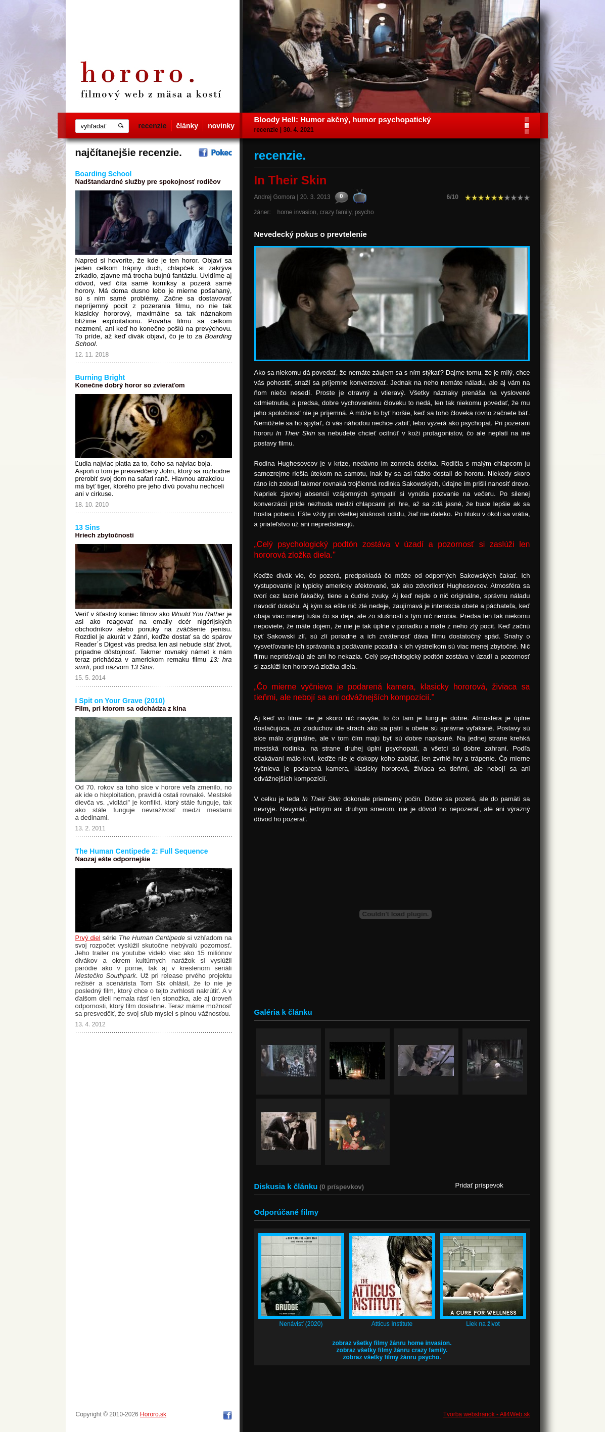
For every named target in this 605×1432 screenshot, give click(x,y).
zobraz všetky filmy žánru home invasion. (391, 1343)
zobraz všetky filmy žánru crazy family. (392, 1350)
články (187, 126)
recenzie (152, 126)
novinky (221, 126)
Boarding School (103, 174)
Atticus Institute (391, 1323)
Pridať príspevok (479, 1185)
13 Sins (87, 527)
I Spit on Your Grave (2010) (120, 701)
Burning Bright (100, 377)
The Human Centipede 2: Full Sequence (141, 851)
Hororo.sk (153, 1414)
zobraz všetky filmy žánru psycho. (392, 1357)
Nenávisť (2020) (301, 1323)
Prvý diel (88, 938)
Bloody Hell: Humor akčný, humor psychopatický (342, 119)
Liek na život (483, 1323)
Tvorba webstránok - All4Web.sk (486, 1414)
